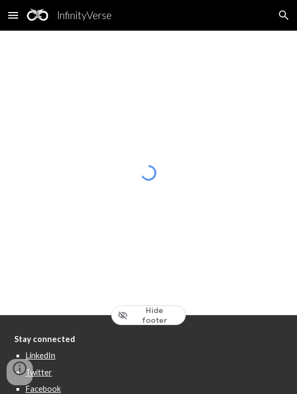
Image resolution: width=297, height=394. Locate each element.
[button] (13, 15)
